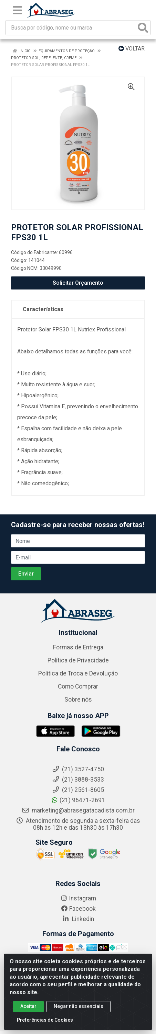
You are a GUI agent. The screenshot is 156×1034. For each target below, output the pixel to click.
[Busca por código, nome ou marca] (71, 28)
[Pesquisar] (143, 28)
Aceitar (28, 1009)
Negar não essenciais (78, 1009)
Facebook (78, 908)
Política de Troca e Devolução (78, 673)
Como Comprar (78, 686)
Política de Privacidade (78, 660)
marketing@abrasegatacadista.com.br (78, 810)
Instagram (78, 898)
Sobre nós (78, 699)
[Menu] (17, 10)
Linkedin (78, 919)
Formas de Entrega (78, 647)
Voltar (131, 48)
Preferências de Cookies (45, 1023)
